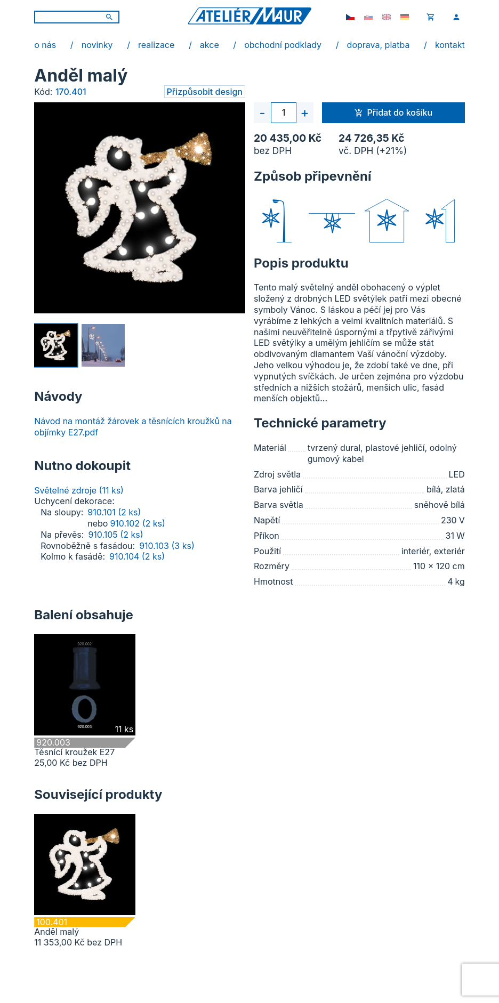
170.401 (70, 91)
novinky (97, 44)
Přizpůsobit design (205, 91)
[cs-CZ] (350, 17)
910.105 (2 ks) (115, 534)
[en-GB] (386, 17)
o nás (45, 44)
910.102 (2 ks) (137, 523)
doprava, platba (378, 44)
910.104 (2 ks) (137, 556)
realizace (156, 44)
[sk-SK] (368, 17)
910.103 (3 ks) (167, 545)
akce (209, 44)
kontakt (450, 44)
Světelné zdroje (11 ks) (79, 490)
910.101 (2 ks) (114, 512)
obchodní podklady (282, 44)
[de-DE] (405, 17)
